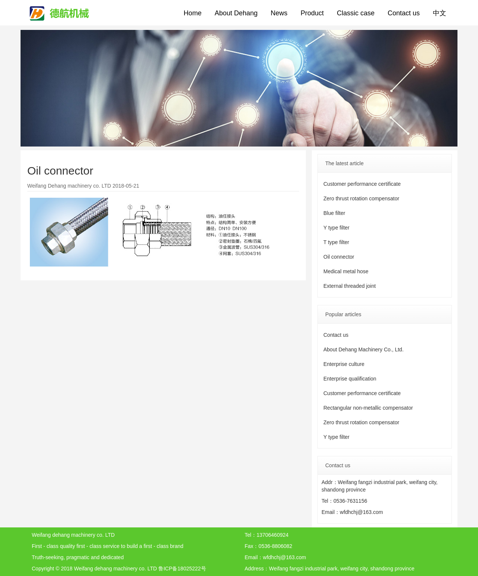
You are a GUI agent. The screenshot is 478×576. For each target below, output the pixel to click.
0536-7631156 (350, 501)
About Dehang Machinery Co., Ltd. (363, 349)
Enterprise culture (343, 364)
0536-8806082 (275, 546)
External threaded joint (349, 286)
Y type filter (336, 228)
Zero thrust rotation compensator (361, 198)
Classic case (356, 13)
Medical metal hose (346, 271)
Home (193, 13)
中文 (439, 13)
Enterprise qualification (349, 379)
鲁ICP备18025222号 (182, 569)
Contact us (404, 13)
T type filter (336, 242)
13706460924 (273, 535)
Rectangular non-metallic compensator (368, 408)
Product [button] (312, 13)
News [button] (279, 13)
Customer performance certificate (362, 184)
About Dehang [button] (236, 13)
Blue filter (334, 213)
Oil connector (338, 257)
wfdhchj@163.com (361, 512)
